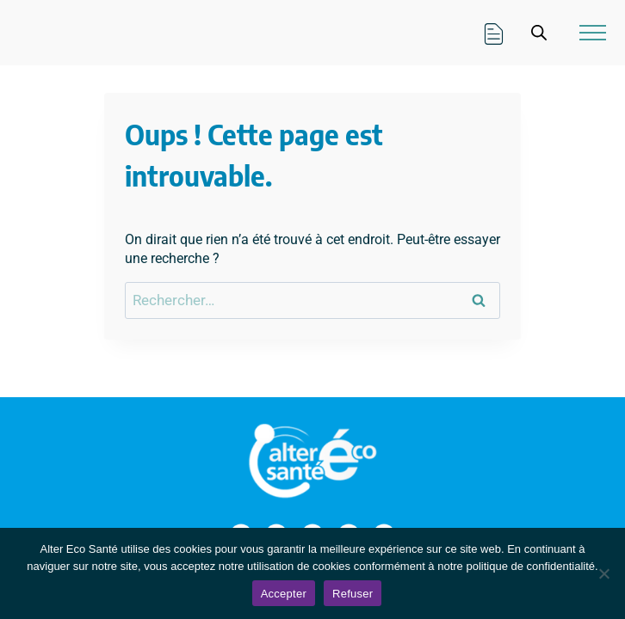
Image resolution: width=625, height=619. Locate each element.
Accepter (283, 593)
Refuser (352, 593)
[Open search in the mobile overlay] (539, 32)
